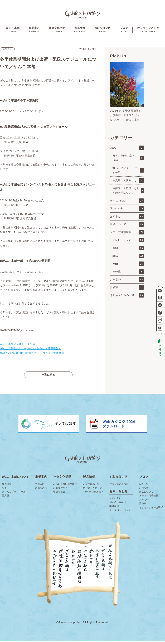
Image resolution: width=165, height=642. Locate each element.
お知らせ (7, 50)
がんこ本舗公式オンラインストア (20, 345)
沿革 (4, 488)
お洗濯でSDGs (61, 488)
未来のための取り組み (65, 485)
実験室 (127, 288)
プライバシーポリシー (121, 511)
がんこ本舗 (12, 30)
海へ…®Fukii (127, 202)
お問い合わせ (116, 499)
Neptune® (127, 209)
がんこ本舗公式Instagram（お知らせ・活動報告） (30, 349)
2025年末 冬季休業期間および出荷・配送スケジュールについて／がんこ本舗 (126, 116)
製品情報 (79, 30)
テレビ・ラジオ (128, 241)
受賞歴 (5, 496)
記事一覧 (144, 485)
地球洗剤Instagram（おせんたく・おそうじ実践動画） (33, 354)
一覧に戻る (48, 375)
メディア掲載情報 (127, 233)
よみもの (127, 280)
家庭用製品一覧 (91, 485)
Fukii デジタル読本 (93, 492)
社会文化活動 (57, 30)
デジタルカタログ (92, 488)
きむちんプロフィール (14, 492)
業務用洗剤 (41, 488)
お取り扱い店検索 (118, 485)
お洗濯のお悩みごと (128, 181)
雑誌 (128, 257)
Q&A (127, 149)
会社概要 (6, 485)
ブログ (124, 30)
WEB (128, 265)
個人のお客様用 (117, 503)
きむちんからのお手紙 (151, 508)
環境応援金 (59, 492)
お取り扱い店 (103, 30)
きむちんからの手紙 (127, 296)
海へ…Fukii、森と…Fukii (128, 159)
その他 (128, 273)
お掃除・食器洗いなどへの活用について (128, 191)
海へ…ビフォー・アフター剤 (128, 171)
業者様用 (114, 507)
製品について (127, 225)
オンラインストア (148, 30)
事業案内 (34, 30)
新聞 (128, 249)
